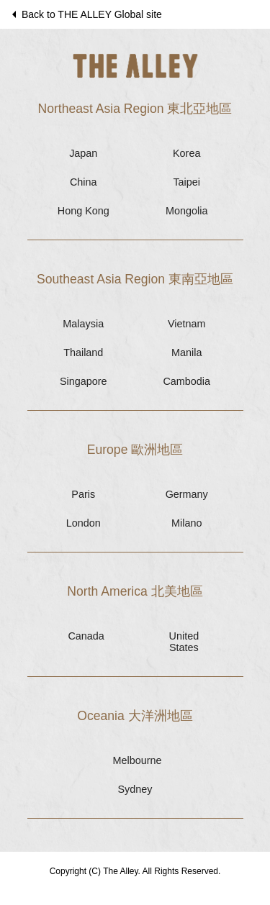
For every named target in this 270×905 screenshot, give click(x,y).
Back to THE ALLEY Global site (85, 14)
